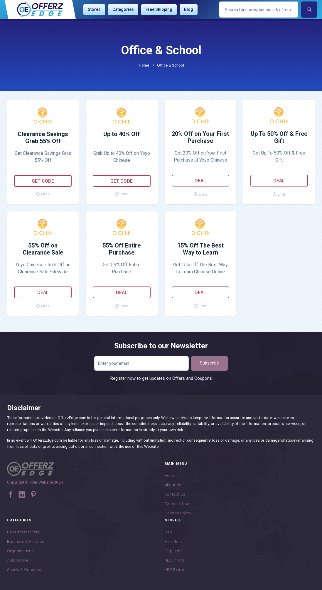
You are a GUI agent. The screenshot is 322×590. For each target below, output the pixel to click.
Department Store (23, 532)
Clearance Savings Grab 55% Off (43, 137)
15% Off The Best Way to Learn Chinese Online (200, 249)
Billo (169, 532)
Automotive (17, 560)
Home (144, 65)
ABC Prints (175, 560)
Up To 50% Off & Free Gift (279, 137)
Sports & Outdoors (24, 569)
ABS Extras (175, 569)
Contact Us (175, 494)
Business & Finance (25, 541)
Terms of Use (177, 503)
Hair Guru (174, 541)
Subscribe (209, 363)
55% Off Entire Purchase (121, 249)
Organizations (20, 550)
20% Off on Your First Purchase (200, 137)
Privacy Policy (178, 513)
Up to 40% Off (121, 134)
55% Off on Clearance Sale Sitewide (43, 249)
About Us (173, 484)
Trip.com (173, 550)
